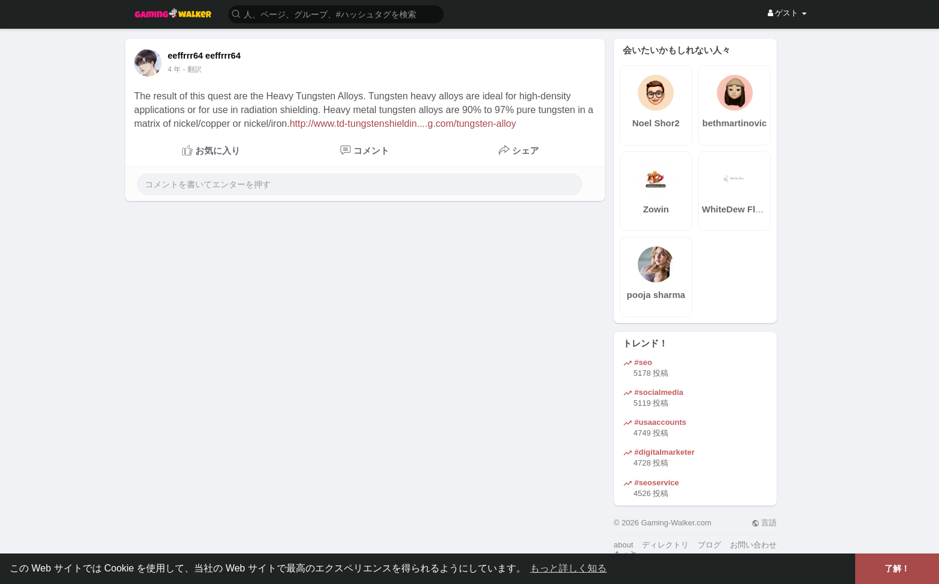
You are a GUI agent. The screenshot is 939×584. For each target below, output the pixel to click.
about (624, 545)
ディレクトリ (665, 545)
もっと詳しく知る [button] (568, 568)
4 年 (174, 69)
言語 (764, 523)
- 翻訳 (192, 69)
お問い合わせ (753, 545)
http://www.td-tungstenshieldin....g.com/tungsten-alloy (403, 123)
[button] (336, 13)
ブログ (709, 545)
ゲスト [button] (787, 12)
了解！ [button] (897, 568)
